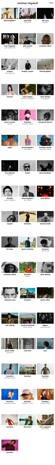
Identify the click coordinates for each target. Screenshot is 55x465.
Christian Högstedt (27, 3)
